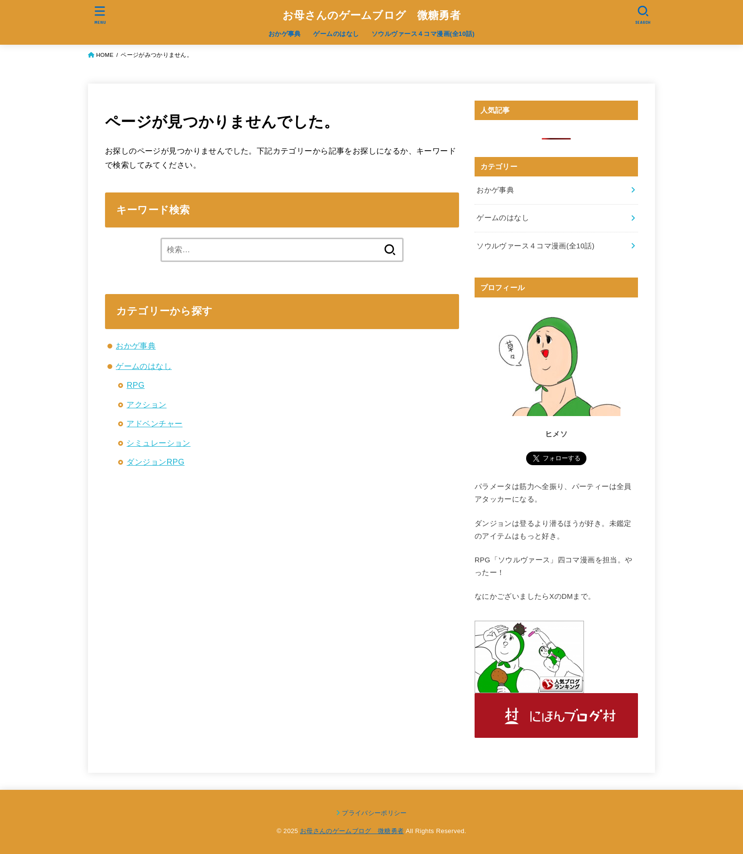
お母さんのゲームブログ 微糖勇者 (371, 15)
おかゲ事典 (284, 33)
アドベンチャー (154, 423)
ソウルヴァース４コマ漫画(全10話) (423, 33)
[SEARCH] (643, 15)
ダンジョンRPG (155, 461)
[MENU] (100, 15)
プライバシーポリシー (374, 813)
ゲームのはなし (336, 33)
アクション (146, 404)
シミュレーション (158, 442)
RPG (135, 385)
